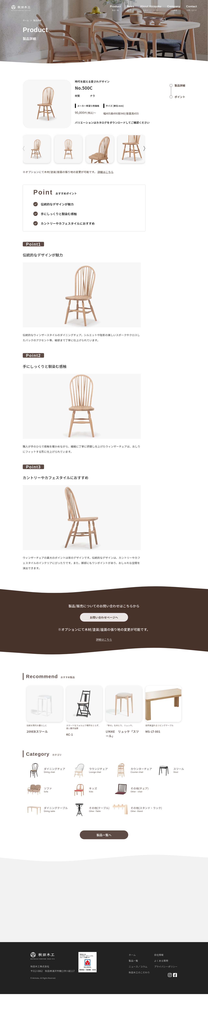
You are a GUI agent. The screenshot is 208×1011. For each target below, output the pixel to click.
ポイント (180, 97)
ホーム (26, 20)
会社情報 (158, 954)
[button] (144, 148)
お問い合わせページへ (104, 619)
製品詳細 (37, 20)
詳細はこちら (106, 172)
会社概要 (173, 10)
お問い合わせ (191, 10)
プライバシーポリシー (165, 966)
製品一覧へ (104, 837)
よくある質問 (161, 960)
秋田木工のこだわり (150, 10)
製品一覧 (115, 10)
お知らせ (130, 10)
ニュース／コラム (138, 966)
